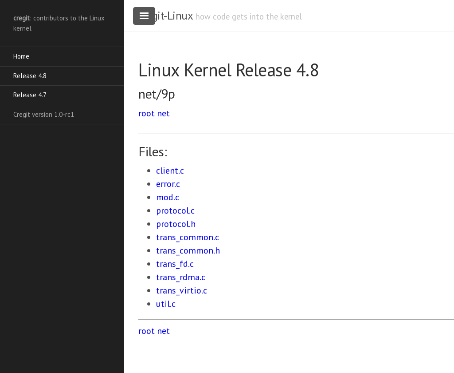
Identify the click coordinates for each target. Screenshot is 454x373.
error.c (168, 184)
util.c (166, 304)
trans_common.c (187, 237)
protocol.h (176, 224)
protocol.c (175, 210)
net (163, 113)
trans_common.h (188, 250)
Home (21, 56)
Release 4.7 (30, 95)
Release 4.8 (30, 75)
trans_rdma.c (180, 277)
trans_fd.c (175, 264)
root (146, 113)
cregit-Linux (165, 15)
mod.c (167, 197)
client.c (170, 170)
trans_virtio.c (181, 290)
